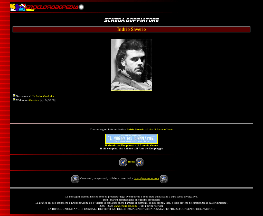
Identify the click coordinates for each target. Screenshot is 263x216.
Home (131, 161)
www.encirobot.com (125, 205)
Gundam (34, 100)
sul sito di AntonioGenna (150, 129)
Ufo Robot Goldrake (42, 96)
